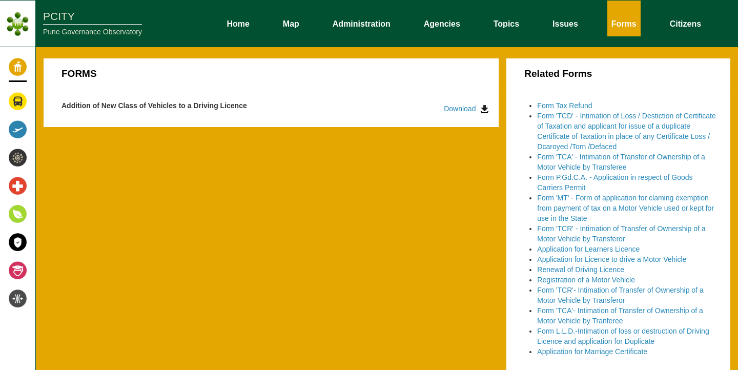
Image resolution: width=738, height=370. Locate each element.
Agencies (442, 23)
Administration (362, 23)
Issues (565, 23)
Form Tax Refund (564, 105)
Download (466, 109)
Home (238, 23)
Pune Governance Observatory (92, 32)
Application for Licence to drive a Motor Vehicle (611, 259)
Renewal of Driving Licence (580, 269)
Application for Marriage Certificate (592, 351)
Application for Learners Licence (588, 249)
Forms (624, 23)
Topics (506, 23)
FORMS (79, 73)
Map (291, 23)
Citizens (685, 23)
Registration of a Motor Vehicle (586, 280)
